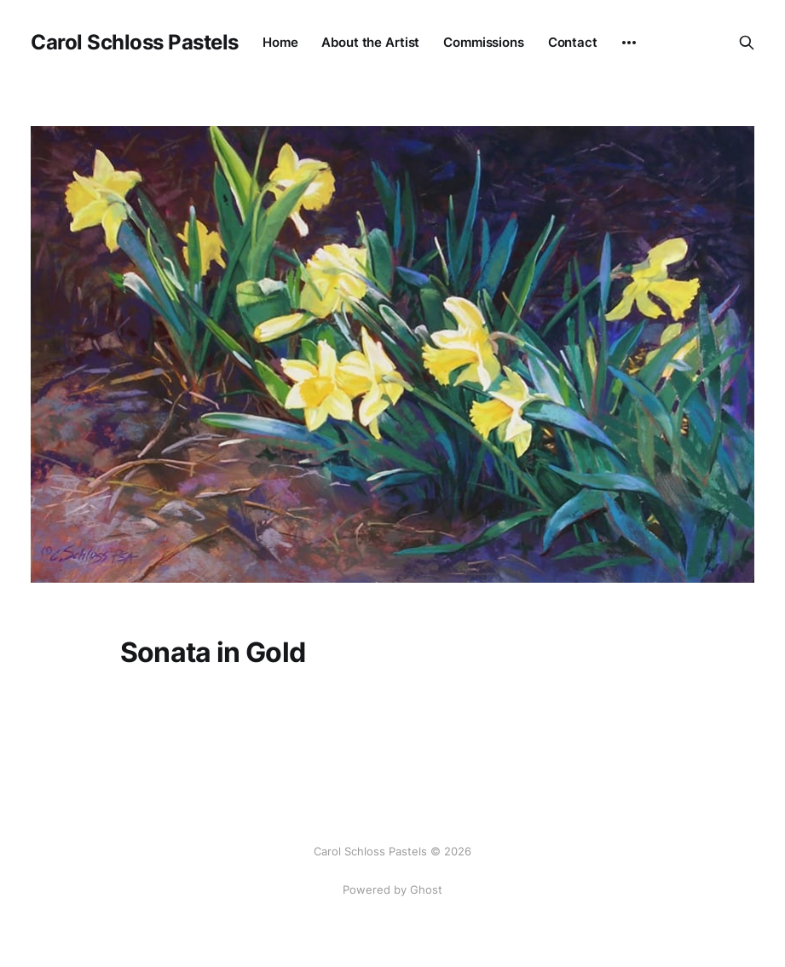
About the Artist (370, 42)
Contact (572, 42)
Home (280, 42)
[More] (629, 42)
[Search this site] (746, 42)
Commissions (483, 42)
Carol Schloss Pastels (135, 42)
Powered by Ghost (392, 889)
